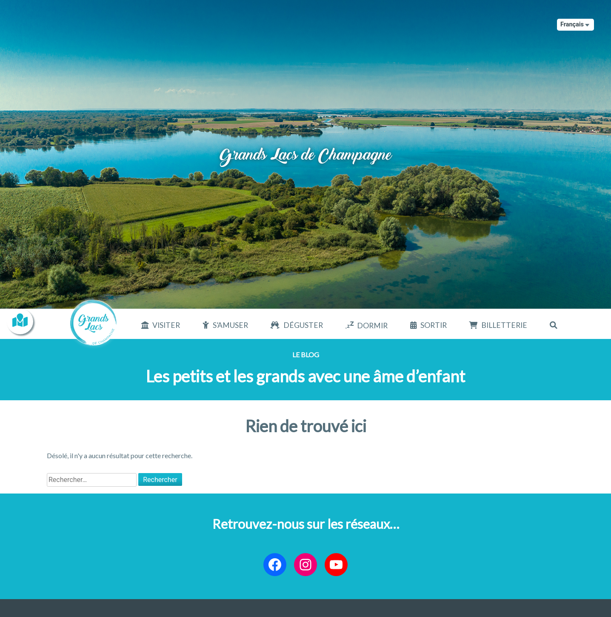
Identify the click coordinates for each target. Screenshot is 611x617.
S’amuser (230, 325)
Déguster (303, 325)
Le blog (305, 354)
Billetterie (504, 325)
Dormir (372, 325)
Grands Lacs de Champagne (306, 147)
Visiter (166, 325)
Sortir (433, 325)
